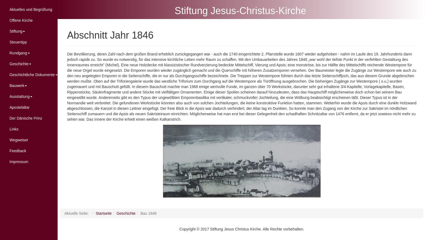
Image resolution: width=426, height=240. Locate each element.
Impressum (19, 162)
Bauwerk (18, 85)
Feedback (18, 151)
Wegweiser (19, 140)
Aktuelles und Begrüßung (31, 9)
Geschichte (20, 64)
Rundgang (20, 53)
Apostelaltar (20, 107)
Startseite (114, 213)
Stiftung (17, 31)
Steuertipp (18, 42)
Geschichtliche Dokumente (34, 75)
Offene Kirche (21, 20)
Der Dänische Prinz (26, 118)
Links (14, 129)
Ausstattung (21, 96)
